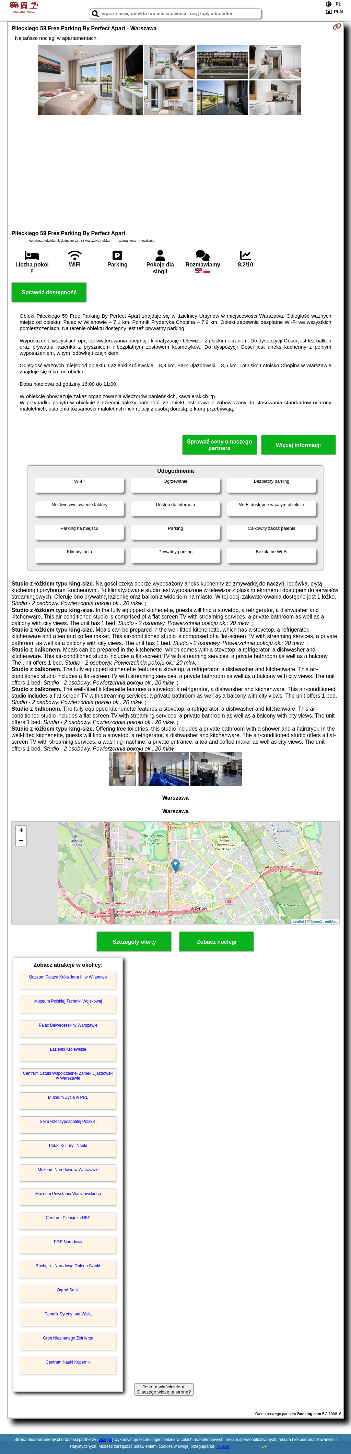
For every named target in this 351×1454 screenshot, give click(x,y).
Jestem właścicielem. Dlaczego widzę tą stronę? (164, 1389)
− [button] (21, 841)
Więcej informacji (298, 445)
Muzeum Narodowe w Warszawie (68, 1169)
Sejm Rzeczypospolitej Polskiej (68, 1121)
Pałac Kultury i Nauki (68, 1145)
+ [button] (21, 831)
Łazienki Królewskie (68, 1049)
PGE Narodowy (68, 1241)
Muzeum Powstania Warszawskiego (68, 1193)
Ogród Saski (68, 1290)
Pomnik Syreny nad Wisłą (68, 1314)
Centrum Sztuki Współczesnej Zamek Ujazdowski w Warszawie (68, 1076)
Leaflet (298, 921)
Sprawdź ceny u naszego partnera (219, 445)
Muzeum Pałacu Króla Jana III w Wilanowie (67, 977)
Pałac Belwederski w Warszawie (68, 1025)
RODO (223, 1446)
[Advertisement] (175, 171)
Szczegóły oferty (134, 942)
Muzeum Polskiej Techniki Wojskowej (68, 1001)
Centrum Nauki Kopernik (68, 1362)
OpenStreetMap (324, 921)
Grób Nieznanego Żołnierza (68, 1338)
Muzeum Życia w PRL (68, 1097)
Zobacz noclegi (217, 942)
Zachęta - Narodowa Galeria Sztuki (68, 1266)
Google (105, 1439)
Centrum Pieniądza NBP (68, 1217)
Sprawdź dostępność (49, 292)
